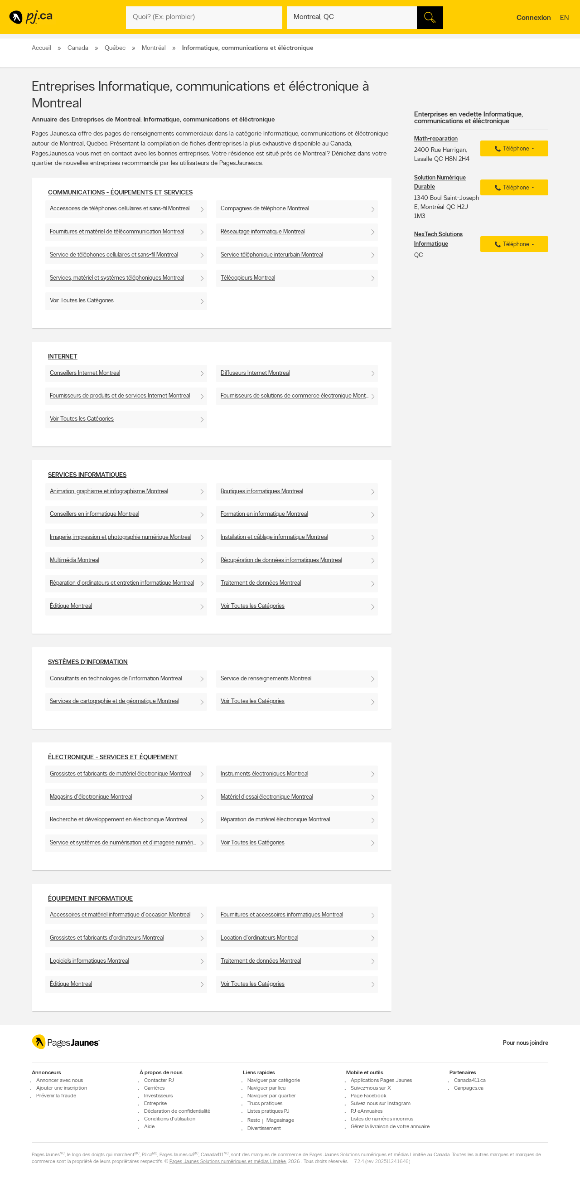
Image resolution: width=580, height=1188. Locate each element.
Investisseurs (158, 1096)
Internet (62, 357)
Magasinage (280, 1120)
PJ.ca (147, 1155)
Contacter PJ (159, 1080)
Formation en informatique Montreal (264, 514)
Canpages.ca (468, 1088)
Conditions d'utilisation (169, 1119)
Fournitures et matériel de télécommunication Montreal (117, 232)
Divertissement (264, 1128)
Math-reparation (436, 139)
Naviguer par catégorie (273, 1080)
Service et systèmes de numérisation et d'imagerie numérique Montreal (128, 843)
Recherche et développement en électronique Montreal (118, 820)
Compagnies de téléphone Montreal (265, 209)
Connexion (534, 18)
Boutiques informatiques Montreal (262, 492)
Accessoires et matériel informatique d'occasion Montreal (120, 915)
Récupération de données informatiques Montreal (281, 560)
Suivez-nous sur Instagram (381, 1103)
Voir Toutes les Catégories (82, 301)
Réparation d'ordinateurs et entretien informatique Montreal (122, 583)
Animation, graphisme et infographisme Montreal (109, 492)
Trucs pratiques (264, 1103)
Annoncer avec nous (59, 1080)
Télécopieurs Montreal (248, 278)
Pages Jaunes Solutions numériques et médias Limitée (367, 1155)
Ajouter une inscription (61, 1088)
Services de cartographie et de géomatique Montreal (114, 701)
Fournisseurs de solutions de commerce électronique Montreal (297, 396)
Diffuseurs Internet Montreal (255, 373)
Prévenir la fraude (56, 1096)
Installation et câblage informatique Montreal (274, 537)
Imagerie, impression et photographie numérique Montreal (120, 537)
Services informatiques (87, 475)
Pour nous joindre (525, 1043)
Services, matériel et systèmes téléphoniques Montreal (117, 278)
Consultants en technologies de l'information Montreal (116, 679)
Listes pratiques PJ (268, 1111)
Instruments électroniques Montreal (264, 774)
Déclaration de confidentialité (177, 1111)
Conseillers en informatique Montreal (94, 514)
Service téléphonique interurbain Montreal (272, 255)
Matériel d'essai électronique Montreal (267, 797)
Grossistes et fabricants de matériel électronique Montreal (120, 774)
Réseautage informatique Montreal (262, 232)
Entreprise (155, 1103)
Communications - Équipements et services (120, 192)
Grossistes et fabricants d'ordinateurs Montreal (107, 938)
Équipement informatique (90, 899)
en (565, 18)
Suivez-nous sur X (371, 1088)
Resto (254, 1120)
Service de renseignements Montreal (266, 679)
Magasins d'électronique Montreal (91, 797)
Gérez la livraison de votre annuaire (390, 1127)
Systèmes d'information (88, 662)
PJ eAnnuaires (366, 1111)
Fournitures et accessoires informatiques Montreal (282, 915)
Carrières (154, 1088)
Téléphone (510, 149)
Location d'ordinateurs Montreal (259, 938)
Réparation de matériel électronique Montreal (275, 820)
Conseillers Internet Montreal (85, 373)
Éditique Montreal (71, 606)
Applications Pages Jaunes (381, 1080)
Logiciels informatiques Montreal (89, 961)
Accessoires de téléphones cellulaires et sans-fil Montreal (119, 209)
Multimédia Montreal (74, 560)
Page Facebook (369, 1096)
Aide (149, 1127)
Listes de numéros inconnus (382, 1119)
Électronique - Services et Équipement (113, 757)
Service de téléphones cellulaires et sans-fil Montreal (114, 255)
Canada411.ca (470, 1080)
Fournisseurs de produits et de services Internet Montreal (120, 396)
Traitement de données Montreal (261, 583)
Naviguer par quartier (271, 1096)
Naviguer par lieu (266, 1088)
